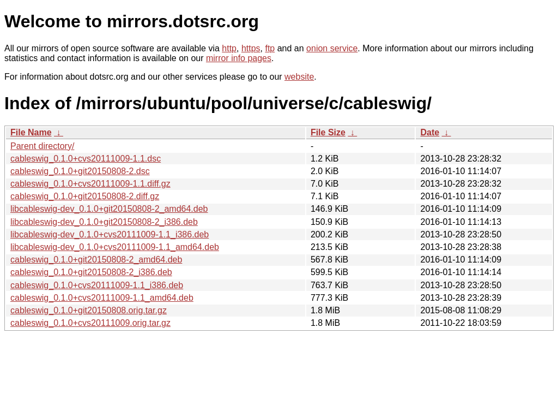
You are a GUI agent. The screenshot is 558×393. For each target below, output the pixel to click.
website (299, 76)
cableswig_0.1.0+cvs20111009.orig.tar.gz (90, 322)
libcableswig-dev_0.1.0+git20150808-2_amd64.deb (109, 208)
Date (429, 132)
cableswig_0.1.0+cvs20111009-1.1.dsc (85, 158)
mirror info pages (238, 58)
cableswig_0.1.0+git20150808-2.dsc (80, 171)
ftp (270, 48)
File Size (328, 132)
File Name (31, 132)
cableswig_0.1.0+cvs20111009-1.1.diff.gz (90, 183)
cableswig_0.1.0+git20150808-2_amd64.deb (96, 259)
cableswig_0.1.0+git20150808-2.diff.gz (84, 196)
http (229, 48)
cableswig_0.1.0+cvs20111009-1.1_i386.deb (96, 285)
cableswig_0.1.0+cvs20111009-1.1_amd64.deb (101, 297)
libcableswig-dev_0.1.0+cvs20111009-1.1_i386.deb (109, 234)
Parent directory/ (42, 146)
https (250, 48)
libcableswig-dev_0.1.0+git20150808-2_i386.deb (104, 222)
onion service (331, 48)
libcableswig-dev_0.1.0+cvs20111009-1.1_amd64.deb (114, 247)
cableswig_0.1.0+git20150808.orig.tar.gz (88, 310)
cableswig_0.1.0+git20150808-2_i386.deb (91, 272)
